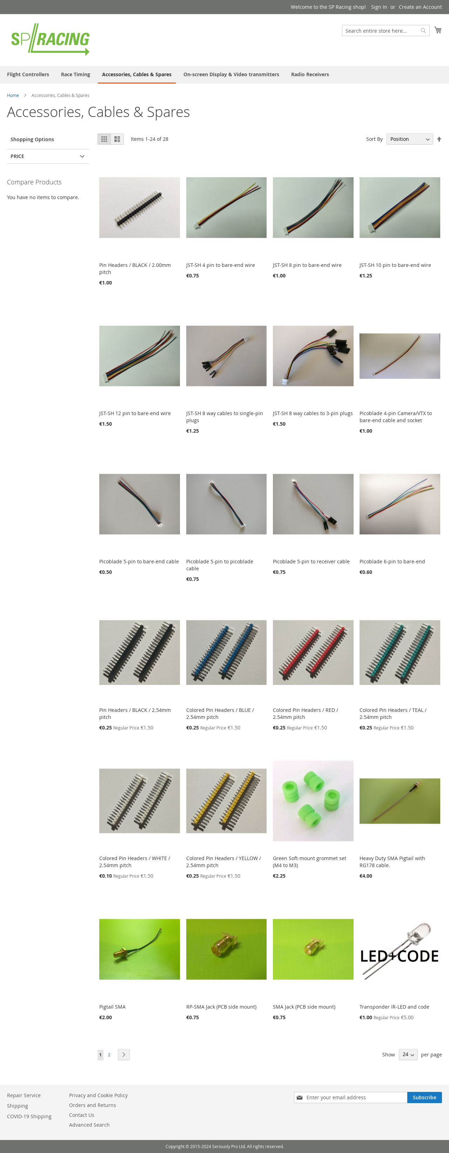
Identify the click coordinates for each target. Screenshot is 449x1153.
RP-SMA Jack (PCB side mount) (221, 1006)
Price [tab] (17, 156)
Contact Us (81, 1115)
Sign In (379, 7)
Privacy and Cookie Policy (98, 1095)
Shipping (17, 1105)
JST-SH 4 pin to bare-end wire (220, 265)
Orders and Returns (92, 1105)
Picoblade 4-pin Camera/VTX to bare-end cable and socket (396, 417)
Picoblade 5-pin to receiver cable (311, 561)
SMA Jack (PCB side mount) (304, 1006)
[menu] (224, 75)
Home (13, 95)
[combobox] (386, 30)
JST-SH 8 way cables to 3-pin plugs (313, 413)
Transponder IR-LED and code (394, 1006)
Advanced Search (89, 1124)
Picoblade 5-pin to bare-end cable (139, 561)
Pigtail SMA (112, 1006)
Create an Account (420, 7)
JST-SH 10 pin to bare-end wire (395, 265)
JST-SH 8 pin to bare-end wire (307, 265)
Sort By (374, 139)
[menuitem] (28, 74)
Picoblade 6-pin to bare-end (392, 561)
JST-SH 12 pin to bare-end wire (135, 413)
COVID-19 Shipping (29, 1116)
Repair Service (24, 1095)
